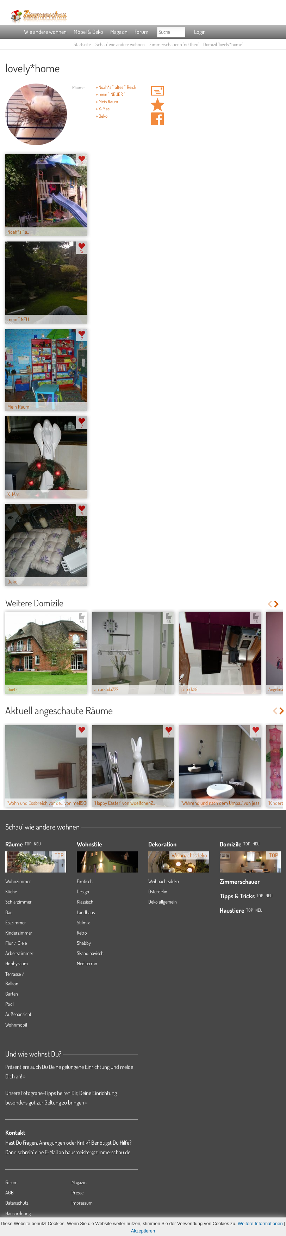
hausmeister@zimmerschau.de (97, 1152)
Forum (141, 31)
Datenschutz (17, 1203)
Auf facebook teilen (157, 119)
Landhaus (86, 912)
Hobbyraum (16, 963)
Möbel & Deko (88, 31)
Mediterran (87, 963)
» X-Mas (103, 108)
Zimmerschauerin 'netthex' (174, 44)
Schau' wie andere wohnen (120, 44)
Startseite (82, 44)
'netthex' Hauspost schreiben (157, 91)
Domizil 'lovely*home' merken (157, 105)
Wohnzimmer (18, 881)
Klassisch (85, 902)
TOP (28, 843)
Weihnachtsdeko (163, 881)
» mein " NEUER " (110, 94)
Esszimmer (15, 922)
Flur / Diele (16, 943)
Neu (256, 843)
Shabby (84, 943)
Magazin (119, 31)
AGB (9, 1192)
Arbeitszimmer (19, 953)
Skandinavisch (90, 953)
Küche (11, 891)
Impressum (82, 1203)
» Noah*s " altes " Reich (116, 87)
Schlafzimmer (18, 902)
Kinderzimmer (18, 933)
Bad (9, 912)
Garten (11, 994)
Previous (269, 604)
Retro (82, 933)
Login (200, 31)
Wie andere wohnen (45, 31)
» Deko (101, 116)
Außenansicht (18, 1014)
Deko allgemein (162, 902)
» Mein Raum (107, 101)
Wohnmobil (16, 1025)
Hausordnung (18, 1213)
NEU (37, 843)
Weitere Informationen (260, 1223)
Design (83, 891)
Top (246, 843)
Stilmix (83, 922)
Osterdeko (157, 891)
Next (277, 604)
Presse (77, 1192)
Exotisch (85, 881)
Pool (9, 1004)
